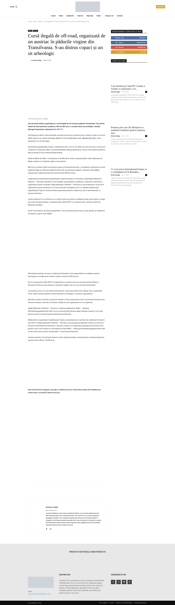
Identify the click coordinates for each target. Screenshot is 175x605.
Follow (143, 52)
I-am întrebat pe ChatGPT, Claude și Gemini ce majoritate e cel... (128, 87)
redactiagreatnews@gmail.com (39, 594)
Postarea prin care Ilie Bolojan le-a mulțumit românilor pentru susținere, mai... (128, 130)
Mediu (40, 21)
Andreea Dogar (37, 60)
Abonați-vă (142, 47)
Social (34, 21)
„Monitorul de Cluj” (89, 138)
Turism (35, 31)
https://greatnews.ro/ (51, 510)
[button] (14, 6)
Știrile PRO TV (57, 129)
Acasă (29, 21)
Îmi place (143, 38)
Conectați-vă (141, 42)
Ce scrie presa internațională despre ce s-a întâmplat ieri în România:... (129, 170)
